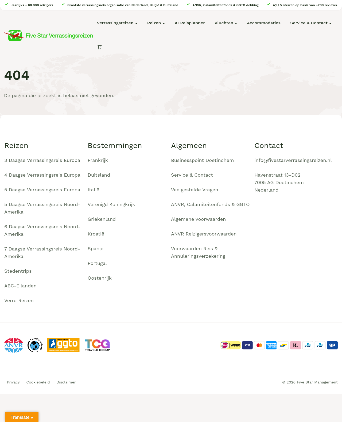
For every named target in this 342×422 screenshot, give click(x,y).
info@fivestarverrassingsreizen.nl (293, 160)
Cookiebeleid (38, 382)
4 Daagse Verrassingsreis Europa (42, 175)
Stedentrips (18, 271)
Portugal (97, 263)
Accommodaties (264, 22)
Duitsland (99, 175)
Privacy (13, 382)
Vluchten (224, 22)
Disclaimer (66, 382)
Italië (93, 189)
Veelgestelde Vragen (194, 189)
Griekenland (102, 219)
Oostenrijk (100, 278)
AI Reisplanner (190, 22)
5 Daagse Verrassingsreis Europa (42, 189)
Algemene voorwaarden (198, 219)
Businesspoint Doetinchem (202, 160)
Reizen (154, 22)
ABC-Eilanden (20, 285)
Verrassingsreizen (115, 22)
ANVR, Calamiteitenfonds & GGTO (210, 204)
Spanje (95, 248)
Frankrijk (98, 160)
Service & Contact (309, 22)
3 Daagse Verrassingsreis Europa (42, 160)
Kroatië (96, 234)
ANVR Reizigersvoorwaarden (204, 234)
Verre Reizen (19, 300)
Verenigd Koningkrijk (111, 204)
